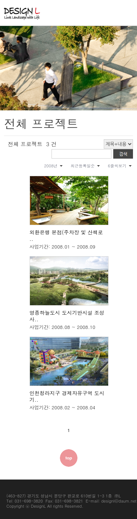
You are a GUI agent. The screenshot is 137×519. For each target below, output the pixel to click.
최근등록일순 (83, 165)
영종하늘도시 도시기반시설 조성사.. (67, 316)
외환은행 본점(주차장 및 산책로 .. (66, 235)
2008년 (51, 165)
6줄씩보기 (117, 165)
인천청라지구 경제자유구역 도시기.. (67, 396)
